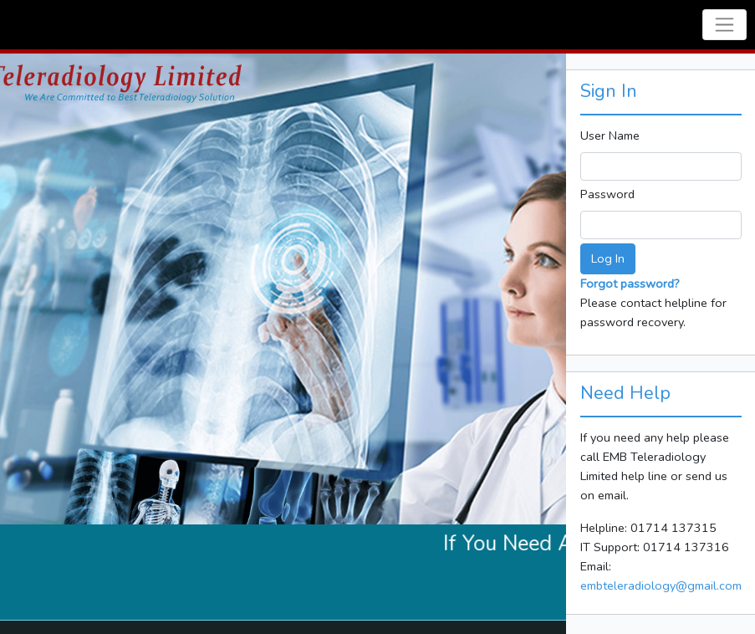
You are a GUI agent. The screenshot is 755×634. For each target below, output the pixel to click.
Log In (608, 258)
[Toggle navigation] (724, 24)
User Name (610, 135)
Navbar (33, 24)
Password (607, 194)
